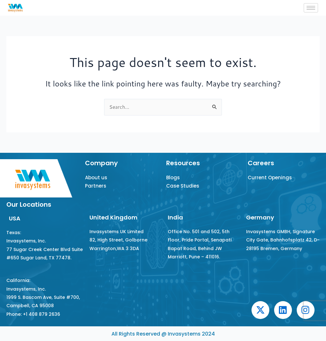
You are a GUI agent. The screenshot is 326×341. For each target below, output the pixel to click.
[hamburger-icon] (311, 7)
